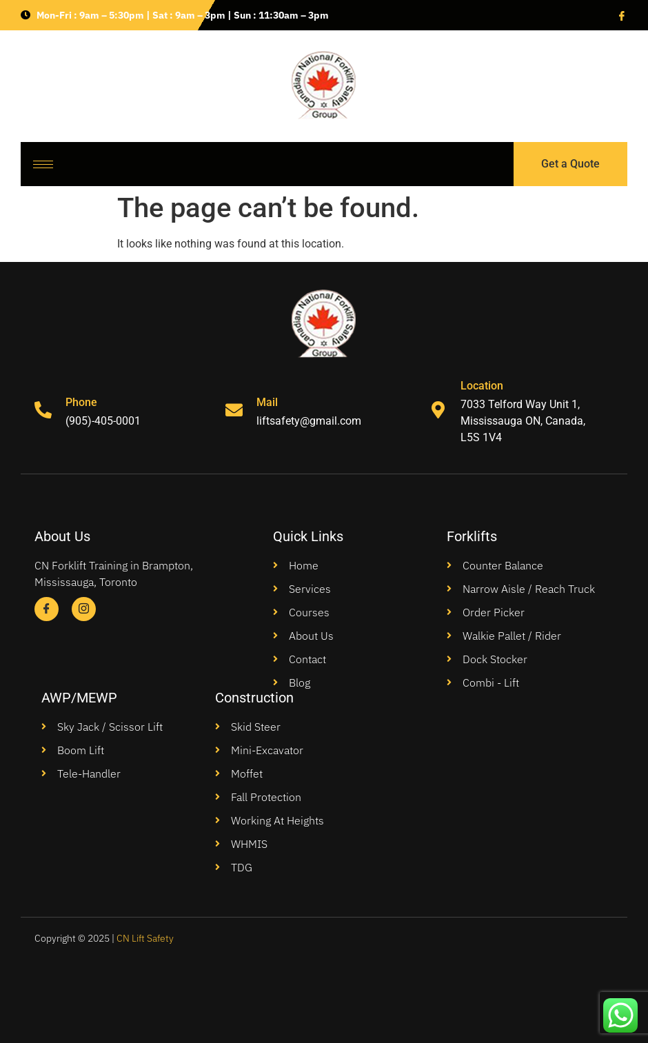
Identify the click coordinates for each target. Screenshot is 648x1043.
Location (481, 385)
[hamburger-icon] (43, 164)
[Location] (438, 409)
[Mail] (234, 409)
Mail (267, 402)
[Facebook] (620, 15)
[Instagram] (84, 609)
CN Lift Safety (145, 938)
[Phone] (43, 409)
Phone (81, 402)
